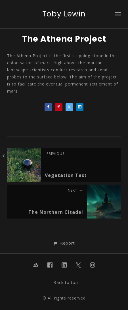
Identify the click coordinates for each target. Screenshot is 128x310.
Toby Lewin (64, 14)
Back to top (65, 282)
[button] (64, 243)
